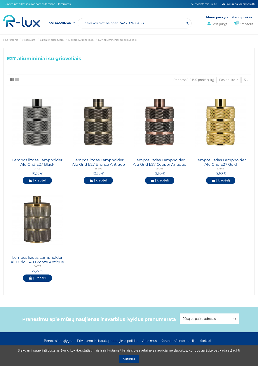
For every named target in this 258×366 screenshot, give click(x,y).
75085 (159, 168)
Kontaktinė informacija (178, 341)
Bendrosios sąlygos (58, 341)
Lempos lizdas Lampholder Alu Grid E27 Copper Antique (159, 162)
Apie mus (149, 341)
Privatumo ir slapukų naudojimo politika (107, 341)
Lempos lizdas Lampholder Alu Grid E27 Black (37, 162)
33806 (220, 168)
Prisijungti (217, 23)
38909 (98, 168)
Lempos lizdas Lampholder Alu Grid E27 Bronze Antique (98, 162)
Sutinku (129, 359)
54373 (37, 266)
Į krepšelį (37, 180)
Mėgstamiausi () (205, 3)
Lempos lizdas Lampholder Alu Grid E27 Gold (220, 162)
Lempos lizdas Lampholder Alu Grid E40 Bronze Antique (37, 259)
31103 (37, 168)
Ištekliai (205, 341)
